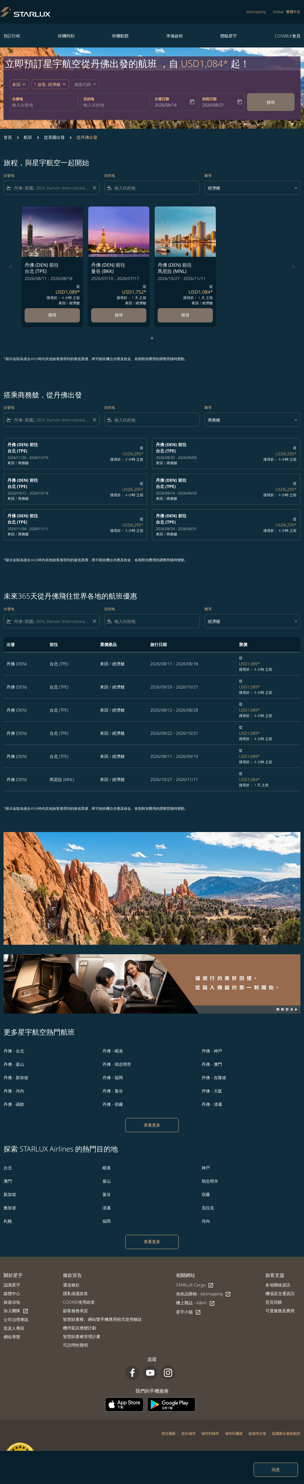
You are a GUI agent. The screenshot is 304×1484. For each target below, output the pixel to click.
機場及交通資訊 (279, 1293)
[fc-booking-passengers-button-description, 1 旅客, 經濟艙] (47, 84)
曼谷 (106, 1194)
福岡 (106, 1221)
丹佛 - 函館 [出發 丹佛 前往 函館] (14, 1104)
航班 (28, 137)
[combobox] (44, 105)
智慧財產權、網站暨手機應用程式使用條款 (102, 1319)
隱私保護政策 (75, 1293)
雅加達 (10, 1208)
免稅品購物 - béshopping (203, 1294)
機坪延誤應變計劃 (79, 1328)
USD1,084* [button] (204, 63)
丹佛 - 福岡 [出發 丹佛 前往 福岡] (112, 1077)
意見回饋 (273, 1302)
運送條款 (71, 1285)
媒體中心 (12, 1293)
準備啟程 (174, 36)
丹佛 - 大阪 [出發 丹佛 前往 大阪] (212, 1091)
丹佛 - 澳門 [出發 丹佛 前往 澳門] (212, 1064)
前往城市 (188, 1433)
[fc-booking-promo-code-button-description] (82, 84)
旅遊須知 (12, 1302)
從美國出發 (54, 137)
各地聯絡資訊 (277, 1285)
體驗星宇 (228, 36)
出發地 (17, 98)
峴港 (106, 1167)
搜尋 (271, 102)
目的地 (88, 98)
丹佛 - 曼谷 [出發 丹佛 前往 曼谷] (112, 1091)
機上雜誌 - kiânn (195, 1303)
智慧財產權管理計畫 (81, 1336)
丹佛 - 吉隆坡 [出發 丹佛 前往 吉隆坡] (214, 1077)
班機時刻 (66, 36)
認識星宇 (12, 1285)
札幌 (8, 1221)
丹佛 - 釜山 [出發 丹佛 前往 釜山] (14, 1064)
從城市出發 (257, 1433)
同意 (276, 1469)
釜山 (106, 1181)
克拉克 (208, 1208)
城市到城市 (210, 1433)
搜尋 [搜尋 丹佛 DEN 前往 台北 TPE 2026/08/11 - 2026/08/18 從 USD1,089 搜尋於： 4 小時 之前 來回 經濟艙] (52, 315)
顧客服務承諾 (75, 1310)
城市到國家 (234, 1433)
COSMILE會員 (287, 36)
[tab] (152, 338)
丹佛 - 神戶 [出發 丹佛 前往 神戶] (212, 1051)
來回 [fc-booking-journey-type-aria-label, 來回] (16, 84)
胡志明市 (210, 1181)
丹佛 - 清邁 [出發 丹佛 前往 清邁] (212, 1104)
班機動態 (120, 36)
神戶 (206, 1167)
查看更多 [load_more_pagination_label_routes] (152, 1125)
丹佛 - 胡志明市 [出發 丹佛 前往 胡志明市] (116, 1064)
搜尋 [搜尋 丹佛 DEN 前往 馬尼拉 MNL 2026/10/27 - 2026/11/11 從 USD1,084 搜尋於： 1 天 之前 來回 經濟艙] (185, 315)
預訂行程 (12, 36)
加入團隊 (16, 1311)
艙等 (208, 175)
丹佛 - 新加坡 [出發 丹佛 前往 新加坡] (16, 1077)
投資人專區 (14, 1328)
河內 (206, 1221)
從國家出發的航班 (286, 1433)
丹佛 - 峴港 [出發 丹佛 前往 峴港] (112, 1051)
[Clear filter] (94, 188)
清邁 (106, 1208)
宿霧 (206, 1194)
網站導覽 (12, 1337)
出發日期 (162, 98)
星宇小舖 (188, 1312)
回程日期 (209, 98)
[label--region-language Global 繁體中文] (286, 12)
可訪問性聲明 (75, 1345)
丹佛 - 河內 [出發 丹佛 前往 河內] (14, 1091)
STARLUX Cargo (195, 1285)
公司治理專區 (16, 1319)
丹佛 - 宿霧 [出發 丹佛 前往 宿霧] (112, 1104)
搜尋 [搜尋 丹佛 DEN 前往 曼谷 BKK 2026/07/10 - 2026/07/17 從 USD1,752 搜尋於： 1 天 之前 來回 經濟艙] (119, 315)
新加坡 (10, 1194)
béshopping (256, 11)
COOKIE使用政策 (79, 1302)
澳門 (8, 1181)
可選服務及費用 (279, 1310)
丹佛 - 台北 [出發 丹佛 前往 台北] (14, 1051)
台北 (8, 1167)
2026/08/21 (213, 105)
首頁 (8, 137)
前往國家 (169, 1433)
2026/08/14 (166, 105)
